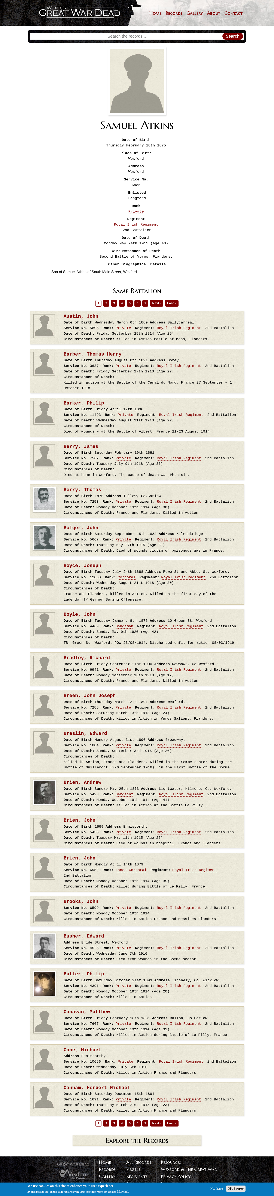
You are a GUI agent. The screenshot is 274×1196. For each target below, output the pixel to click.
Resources (171, 1162)
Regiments (136, 1176)
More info (123, 1192)
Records (173, 13)
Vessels (133, 1169)
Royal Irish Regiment (136, 225)
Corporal (127, 577)
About (213, 13)
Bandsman (124, 626)
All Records (138, 1162)
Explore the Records (137, 1140)
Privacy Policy (176, 1176)
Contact (233, 13)
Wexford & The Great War (189, 1169)
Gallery (194, 13)
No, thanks (216, 1189)
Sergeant (124, 794)
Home (155, 13)
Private (136, 212)
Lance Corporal (131, 870)
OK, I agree (236, 1189)
